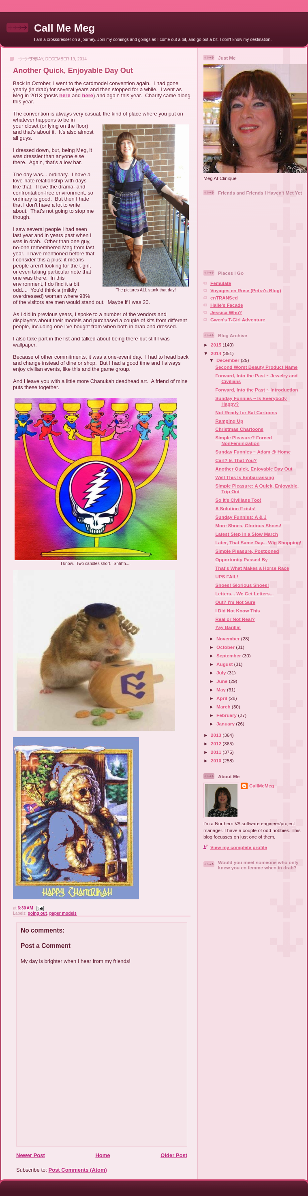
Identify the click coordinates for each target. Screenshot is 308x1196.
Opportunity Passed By (241, 559)
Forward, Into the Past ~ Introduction (256, 389)
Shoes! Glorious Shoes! (242, 585)
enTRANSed (224, 297)
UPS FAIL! (226, 576)
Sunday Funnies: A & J (240, 517)
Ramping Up (229, 421)
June (222, 681)
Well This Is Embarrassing (244, 477)
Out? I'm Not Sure (235, 602)
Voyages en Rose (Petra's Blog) (245, 290)
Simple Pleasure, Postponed (247, 551)
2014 (216, 353)
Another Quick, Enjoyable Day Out (73, 70)
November (228, 638)
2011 (216, 752)
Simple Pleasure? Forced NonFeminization (243, 440)
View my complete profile (238, 847)
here (64, 95)
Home (102, 1155)
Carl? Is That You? (236, 460)
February (227, 715)
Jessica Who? (226, 312)
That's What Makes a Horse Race (252, 568)
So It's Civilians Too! (238, 500)
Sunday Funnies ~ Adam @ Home (253, 451)
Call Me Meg (64, 28)
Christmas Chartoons (239, 429)
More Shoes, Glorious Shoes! (248, 525)
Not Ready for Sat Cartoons (246, 412)
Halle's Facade (226, 305)
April (222, 698)
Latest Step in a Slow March (246, 534)
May (221, 689)
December (228, 360)
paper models (63, 913)
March (224, 706)
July (221, 672)
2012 (216, 743)
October (226, 647)
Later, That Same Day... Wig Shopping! (258, 542)
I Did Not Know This (237, 610)
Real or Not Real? (235, 619)
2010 (216, 760)
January (226, 723)
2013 (216, 735)
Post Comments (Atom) (78, 1170)
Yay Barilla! (228, 627)
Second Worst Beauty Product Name (256, 367)
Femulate (220, 283)
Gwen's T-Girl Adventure (237, 319)
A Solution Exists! (235, 508)
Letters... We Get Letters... (244, 593)
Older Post (173, 1155)
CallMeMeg (261, 785)
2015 (216, 344)
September (229, 655)
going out (37, 913)
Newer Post (30, 1155)
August (225, 664)
